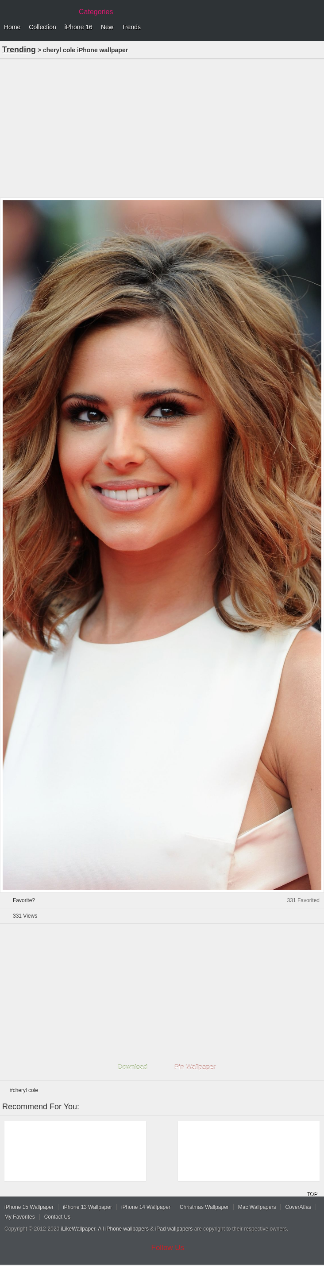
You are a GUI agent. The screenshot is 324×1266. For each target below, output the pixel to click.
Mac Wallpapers (257, 1207)
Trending (19, 49)
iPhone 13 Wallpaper (87, 1207)
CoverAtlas (298, 1207)
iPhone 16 (79, 27)
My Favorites (19, 1217)
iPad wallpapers (174, 1229)
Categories (96, 11)
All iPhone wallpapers (123, 1229)
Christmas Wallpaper (204, 1207)
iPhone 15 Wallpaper (29, 1207)
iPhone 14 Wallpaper (145, 1207)
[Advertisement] (162, 127)
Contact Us (57, 1217)
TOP (311, 1194)
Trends (131, 27)
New (107, 27)
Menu (315, 27)
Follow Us (168, 1247)
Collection (42, 27)
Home (12, 27)
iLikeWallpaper (78, 1229)
